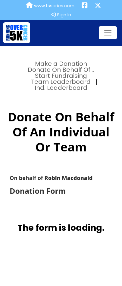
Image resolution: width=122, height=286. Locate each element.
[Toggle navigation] (108, 32)
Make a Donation (61, 63)
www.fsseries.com (50, 5)
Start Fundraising (61, 76)
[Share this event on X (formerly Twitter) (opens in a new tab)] (98, 5)
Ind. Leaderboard (61, 88)
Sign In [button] (61, 15)
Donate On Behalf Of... (61, 69)
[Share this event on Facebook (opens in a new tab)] (84, 5)
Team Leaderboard (61, 82)
